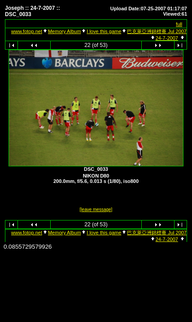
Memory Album (64, 31)
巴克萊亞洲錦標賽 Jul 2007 (157, 31)
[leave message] (96, 209)
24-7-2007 (167, 38)
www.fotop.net (26, 31)
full (179, 24)
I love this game (104, 31)
